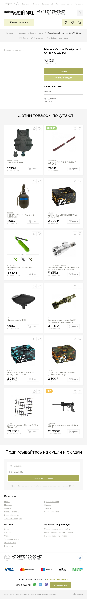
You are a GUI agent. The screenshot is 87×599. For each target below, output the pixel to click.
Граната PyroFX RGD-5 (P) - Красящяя (21, 216)
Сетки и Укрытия (51, 512)
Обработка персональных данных (58, 532)
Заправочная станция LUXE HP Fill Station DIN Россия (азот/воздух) (63, 269)
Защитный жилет (16, 162)
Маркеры (22, 33)
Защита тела (12, 160)
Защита (47, 508)
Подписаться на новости (43, 478)
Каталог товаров (19, 22)
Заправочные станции (57, 265)
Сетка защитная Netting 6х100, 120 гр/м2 (22, 426)
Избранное (72, 22)
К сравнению (65, 22)
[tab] (63, 87)
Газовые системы (11, 512)
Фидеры (10, 318)
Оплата (36, 4)
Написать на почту (61, 585)
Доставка (25, 4)
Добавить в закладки (59, 38)
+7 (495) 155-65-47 (51, 11)
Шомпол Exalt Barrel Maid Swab (20, 268)
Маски (7, 502)
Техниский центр (11, 539)
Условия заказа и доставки (55, 536)
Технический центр (64, 4)
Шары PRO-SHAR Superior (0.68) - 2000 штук (61, 374)
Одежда (47, 505)
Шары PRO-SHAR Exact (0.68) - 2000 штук (64, 216)
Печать (25, 38)
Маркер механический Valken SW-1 (63, 426)
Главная (9, 33)
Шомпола (52, 160)
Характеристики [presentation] (53, 86)
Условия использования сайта (57, 529)
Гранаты (10, 212)
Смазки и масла (36, 33)
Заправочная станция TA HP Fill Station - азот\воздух (62, 321)
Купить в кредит (63, 78)
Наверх (80, 594)
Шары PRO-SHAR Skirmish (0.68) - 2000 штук (20, 374)
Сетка (9, 423)
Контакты (79, 4)
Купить (63, 71)
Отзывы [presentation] (48, 92)
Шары (50, 212)
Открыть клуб (47, 4)
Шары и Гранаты (11, 515)
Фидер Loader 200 (16, 320)
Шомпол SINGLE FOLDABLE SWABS (62, 163)
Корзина (79, 22)
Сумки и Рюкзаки (51, 502)
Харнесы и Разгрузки (13, 518)
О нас (6, 529)
